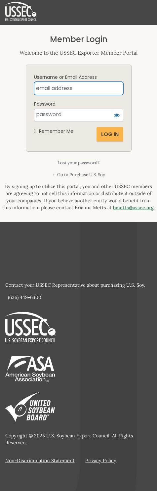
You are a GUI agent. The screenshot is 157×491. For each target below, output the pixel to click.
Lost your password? (78, 163)
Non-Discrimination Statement (40, 461)
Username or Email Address (65, 77)
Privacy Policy (100, 461)
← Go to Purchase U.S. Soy (78, 174)
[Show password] (116, 115)
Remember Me (56, 131)
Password (45, 104)
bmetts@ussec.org (133, 208)
